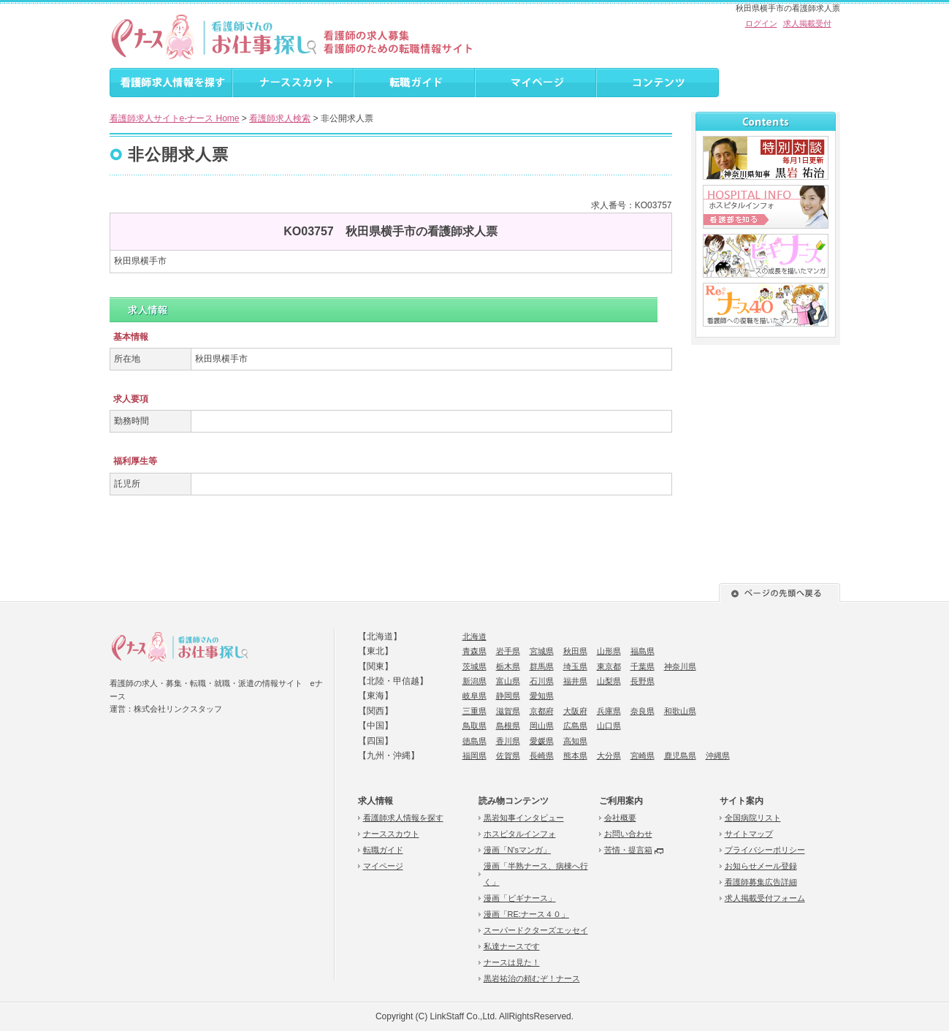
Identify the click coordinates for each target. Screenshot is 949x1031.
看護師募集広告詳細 (761, 882)
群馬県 (542, 666)
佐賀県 (508, 755)
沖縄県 (718, 755)
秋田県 (575, 651)
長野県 (642, 681)
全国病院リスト (753, 817)
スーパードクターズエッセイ (536, 930)
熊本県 (575, 755)
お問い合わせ (628, 833)
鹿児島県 (680, 755)
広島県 (575, 725)
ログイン (761, 23)
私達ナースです (512, 946)
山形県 (609, 651)
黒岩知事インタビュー (524, 817)
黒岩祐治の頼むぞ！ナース (532, 978)
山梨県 (609, 681)
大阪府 (575, 711)
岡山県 (542, 725)
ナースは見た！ (512, 962)
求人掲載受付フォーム (765, 898)
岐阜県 (474, 695)
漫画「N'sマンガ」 (518, 849)
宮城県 (542, 651)
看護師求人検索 (279, 118)
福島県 (642, 651)
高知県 (575, 741)
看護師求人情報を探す (403, 817)
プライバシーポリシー (765, 849)
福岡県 (474, 755)
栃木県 (508, 666)
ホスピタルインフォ (520, 833)
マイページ (383, 865)
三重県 (474, 711)
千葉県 (642, 666)
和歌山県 (680, 711)
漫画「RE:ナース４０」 (526, 914)
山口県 (609, 725)
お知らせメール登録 (761, 865)
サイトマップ (749, 833)
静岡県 (508, 695)
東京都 (609, 666)
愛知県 (542, 695)
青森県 (474, 651)
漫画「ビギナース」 (520, 898)
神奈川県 (680, 666)
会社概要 (620, 817)
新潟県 (474, 681)
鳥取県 (474, 725)
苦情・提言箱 (628, 849)
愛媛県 (542, 741)
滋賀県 (508, 711)
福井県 (575, 681)
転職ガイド (383, 849)
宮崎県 (642, 755)
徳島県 (474, 741)
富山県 (508, 681)
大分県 (609, 755)
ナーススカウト (391, 833)
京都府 (542, 711)
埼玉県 (575, 666)
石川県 (542, 681)
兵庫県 (609, 711)
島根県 (508, 725)
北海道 (474, 636)
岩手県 (508, 651)
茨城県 (474, 666)
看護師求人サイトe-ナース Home (175, 118)
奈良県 (642, 711)
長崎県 (542, 755)
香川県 (508, 741)
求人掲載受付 (807, 23)
